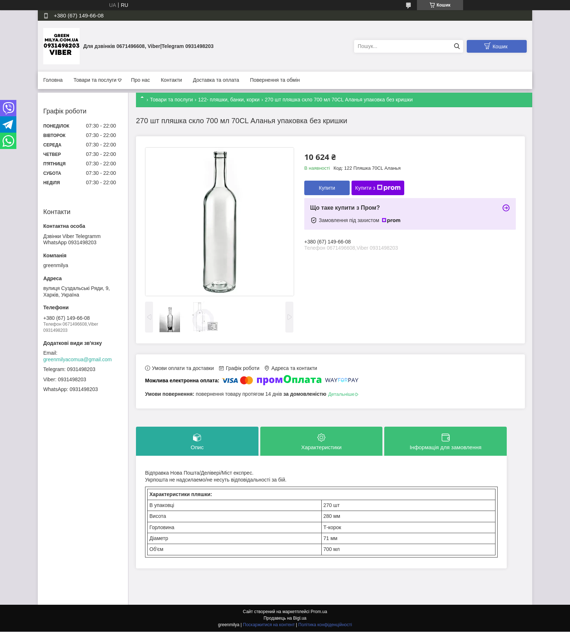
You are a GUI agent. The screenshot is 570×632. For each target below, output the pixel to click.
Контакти (171, 80)
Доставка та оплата (216, 80)
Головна (53, 80)
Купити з (378, 188)
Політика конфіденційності (325, 625)
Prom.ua (319, 612)
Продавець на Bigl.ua (285, 618)
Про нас (140, 80)
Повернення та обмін (275, 80)
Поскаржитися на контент (268, 625)
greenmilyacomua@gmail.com (77, 359)
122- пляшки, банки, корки (229, 99)
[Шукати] (456, 46)
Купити (327, 188)
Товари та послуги (94, 80)
